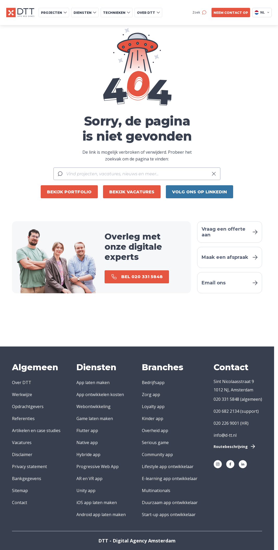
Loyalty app (153, 406)
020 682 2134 (226, 411)
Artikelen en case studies (36, 430)
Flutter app (87, 430)
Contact (19, 502)
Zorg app (151, 394)
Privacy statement (29, 466)
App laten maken (93, 382)
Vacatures (22, 442)
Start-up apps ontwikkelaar (169, 514)
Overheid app (155, 430)
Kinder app (152, 418)
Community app (157, 454)
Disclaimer (22, 454)
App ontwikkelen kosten (100, 394)
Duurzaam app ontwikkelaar (170, 502)
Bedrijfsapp (153, 382)
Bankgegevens (26, 478)
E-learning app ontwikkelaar (169, 478)
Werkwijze (22, 394)
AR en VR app (89, 478)
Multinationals (156, 490)
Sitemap (20, 490)
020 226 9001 (226, 423)
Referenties (23, 418)
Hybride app (88, 454)
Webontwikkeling (93, 406)
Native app (87, 442)
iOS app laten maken (96, 502)
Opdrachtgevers (28, 406)
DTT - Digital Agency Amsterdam (137, 540)
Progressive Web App (97, 466)
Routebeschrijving (235, 446)
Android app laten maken (101, 514)
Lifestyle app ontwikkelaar (168, 466)
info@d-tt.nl (225, 435)
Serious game (155, 442)
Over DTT (21, 382)
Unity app (85, 490)
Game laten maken (94, 418)
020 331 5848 (226, 399)
